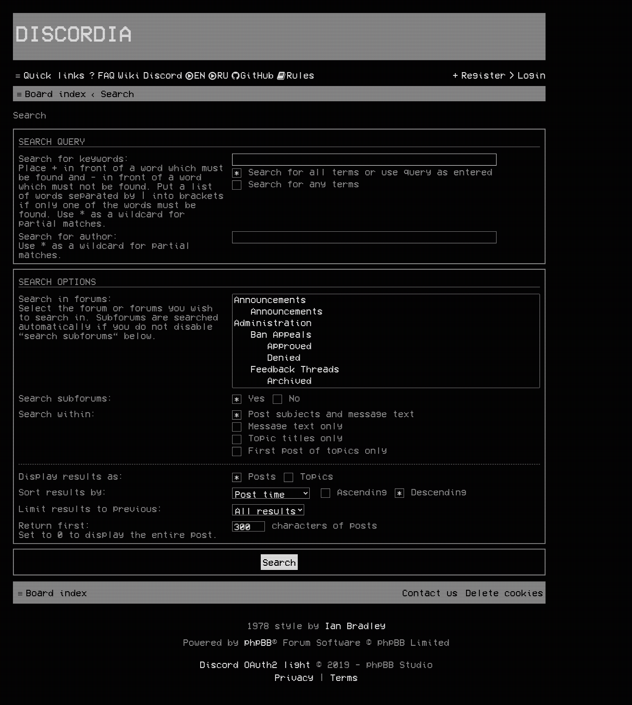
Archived (386, 381)
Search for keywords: (73, 158)
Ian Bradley (355, 625)
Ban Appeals (386, 335)
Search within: (57, 413)
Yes (248, 398)
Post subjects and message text (323, 413)
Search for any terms (295, 183)
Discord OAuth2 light (255, 664)
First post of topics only (309, 450)
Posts (254, 476)
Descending (430, 492)
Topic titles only (287, 437)
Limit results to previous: (90, 508)
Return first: (54, 525)
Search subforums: (65, 398)
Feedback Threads (386, 370)
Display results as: (71, 476)
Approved (386, 346)
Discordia (73, 33)
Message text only (287, 425)
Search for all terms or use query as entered (362, 171)
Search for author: (68, 236)
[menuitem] (101, 75)
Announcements (386, 300)
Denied (386, 358)
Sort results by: (62, 492)
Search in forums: (65, 298)
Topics (308, 476)
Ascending (354, 492)
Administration (386, 323)
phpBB (258, 642)
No (286, 398)
